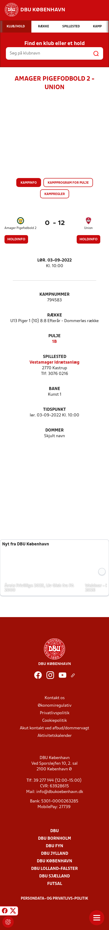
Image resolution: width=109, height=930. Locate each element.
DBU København (54, 861)
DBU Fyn (54, 846)
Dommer (54, 430)
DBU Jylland (54, 854)
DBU (54, 831)
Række (54, 315)
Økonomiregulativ (54, 706)
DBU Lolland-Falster (54, 869)
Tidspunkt (54, 410)
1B (54, 342)
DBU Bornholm (54, 839)
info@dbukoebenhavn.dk (59, 792)
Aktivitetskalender (55, 736)
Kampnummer (54, 295)
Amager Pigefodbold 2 (20, 228)
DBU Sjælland (54, 876)
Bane (54, 389)
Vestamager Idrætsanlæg (54, 363)
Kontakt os (55, 698)
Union (88, 228)
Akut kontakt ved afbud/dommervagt (54, 728)
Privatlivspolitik (54, 713)
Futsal (54, 884)
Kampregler (54, 194)
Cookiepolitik (54, 721)
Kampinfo (29, 182)
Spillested (54, 357)
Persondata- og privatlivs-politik (54, 898)
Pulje (54, 336)
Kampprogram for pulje (68, 182)
